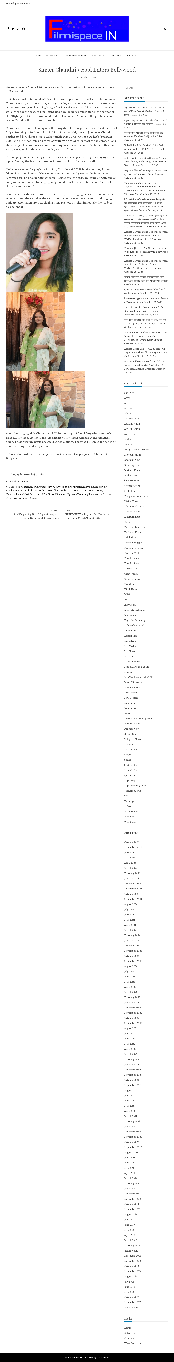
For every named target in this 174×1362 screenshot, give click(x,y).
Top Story (129, 780)
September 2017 (132, 1302)
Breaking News (132, 465)
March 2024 (130, 930)
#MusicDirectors (31, 494)
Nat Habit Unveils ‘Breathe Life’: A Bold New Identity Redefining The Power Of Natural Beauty (145, 162)
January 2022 (131, 1064)
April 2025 (130, 863)
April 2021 (130, 1111)
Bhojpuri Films (132, 454)
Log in (127, 1328)
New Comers (131, 698)
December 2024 (132, 883)
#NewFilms (48, 494)
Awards (128, 444)
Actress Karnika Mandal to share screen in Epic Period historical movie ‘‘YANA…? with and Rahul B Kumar (146, 236)
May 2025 (129, 857)
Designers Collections (136, 496)
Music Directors (133, 682)
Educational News (134, 506)
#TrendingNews (85, 494)
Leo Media (130, 646)
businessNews (131, 480)
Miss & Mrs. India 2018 (136, 666)
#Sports (70, 494)
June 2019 (129, 1225)
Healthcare (130, 584)
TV (126, 796)
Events (127, 522)
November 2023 (133, 951)
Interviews (130, 615)
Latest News (130, 641)
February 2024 (132, 935)
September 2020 (133, 1147)
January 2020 (131, 1188)
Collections (130, 491)
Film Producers (132, 558)
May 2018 (129, 1292)
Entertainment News (74, 55)
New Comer (130, 692)
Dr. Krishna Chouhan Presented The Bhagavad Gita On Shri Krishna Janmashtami (144, 311)
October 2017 (131, 1297)
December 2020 (133, 1131)
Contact (116, 55)
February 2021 (132, 1121)
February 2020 (132, 1183)
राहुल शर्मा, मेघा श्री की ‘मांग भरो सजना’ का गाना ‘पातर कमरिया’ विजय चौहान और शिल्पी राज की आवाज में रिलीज (145, 111)
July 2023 (129, 971)
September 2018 (133, 1271)
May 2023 (129, 982)
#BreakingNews (81, 486)
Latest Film (130, 630)
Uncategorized (132, 801)
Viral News (89, 1357)
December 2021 (132, 1069)
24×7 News (129, 392)
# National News (29, 486)
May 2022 (129, 1044)
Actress (107, 494)
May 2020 (129, 1168)
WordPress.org (132, 1343)
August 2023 (131, 966)
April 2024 (130, 925)
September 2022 (133, 1023)
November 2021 (133, 1075)
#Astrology (45, 486)
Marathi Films (132, 661)
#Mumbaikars (13, 494)
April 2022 (130, 1049)
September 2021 (133, 1085)
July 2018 (129, 1281)
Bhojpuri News (132, 460)
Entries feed (130, 1333)
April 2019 (130, 1235)
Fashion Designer (133, 548)
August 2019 (130, 1214)
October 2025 (131, 842)
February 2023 (132, 997)
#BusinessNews (99, 486)
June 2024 (129, 914)
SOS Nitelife (130, 765)
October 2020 (131, 1142)
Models (128, 672)
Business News (132, 470)
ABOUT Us (51, 55)
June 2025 (129, 852)
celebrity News (132, 485)
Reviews (128, 744)
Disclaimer (132, 55)
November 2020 (133, 1137)
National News (132, 687)
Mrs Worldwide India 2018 (138, 677)
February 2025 (132, 873)
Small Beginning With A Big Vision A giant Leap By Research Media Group (34, 514)
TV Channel (99, 55)
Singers (34, 498)
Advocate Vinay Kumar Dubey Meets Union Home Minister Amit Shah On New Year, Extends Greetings (144, 365)
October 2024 (131, 894)
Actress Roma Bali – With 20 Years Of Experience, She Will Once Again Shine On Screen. (145, 353)
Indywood (130, 604)
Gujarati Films (132, 579)
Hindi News (130, 589)
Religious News (132, 739)
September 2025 (133, 847)
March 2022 (130, 1054)
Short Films (130, 749)
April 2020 (130, 1173)
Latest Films (130, 635)
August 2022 (131, 1028)
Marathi (128, 656)
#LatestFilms (81, 490)
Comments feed (132, 1338)
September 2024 (133, 899)
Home (38, 55)
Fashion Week (131, 553)
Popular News (132, 729)
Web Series (130, 822)
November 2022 (133, 1013)
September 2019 (133, 1209)
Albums (128, 413)
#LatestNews (95, 490)
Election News (132, 511)
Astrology (129, 434)
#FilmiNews (31, 490)
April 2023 (130, 987)
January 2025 (131, 878)
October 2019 (131, 1204)
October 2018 (131, 1266)
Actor (127, 398)
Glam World (131, 573)
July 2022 (129, 1033)
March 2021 (130, 1116)
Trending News (132, 791)
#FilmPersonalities (49, 490)
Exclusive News (132, 532)
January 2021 (131, 1126)
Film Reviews (131, 563)
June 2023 (129, 976)
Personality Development (138, 718)
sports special (131, 775)
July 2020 (129, 1157)
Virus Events (131, 811)
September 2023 (133, 961)
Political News (132, 723)
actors (98, 494)
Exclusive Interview (135, 527)
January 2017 (131, 1307)
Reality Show (131, 734)
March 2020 (131, 1178)
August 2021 (130, 1090)
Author (128, 439)
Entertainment (132, 516)
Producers (23, 498)
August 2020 (131, 1152)
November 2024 (133, 888)
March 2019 (130, 1240)
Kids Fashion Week (134, 625)
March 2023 (130, 992)
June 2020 (129, 1162)
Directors (11, 498)
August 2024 (131, 904)
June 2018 (129, 1287)
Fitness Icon (130, 568)
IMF (126, 599)
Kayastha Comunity (134, 620)
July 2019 (129, 1219)
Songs (127, 760)
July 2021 (129, 1095)
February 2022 (132, 1059)
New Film (129, 703)
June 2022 (129, 1038)
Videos (128, 806)
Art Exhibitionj (132, 429)
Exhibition (130, 537)
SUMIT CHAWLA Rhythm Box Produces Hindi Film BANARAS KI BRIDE (90, 514)
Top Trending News (135, 785)
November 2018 (133, 1261)
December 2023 (132, 945)
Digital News (131, 501)
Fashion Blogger (133, 542)
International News (134, 610)
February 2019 (132, 1245)
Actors (127, 403)
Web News (129, 816)
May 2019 (129, 1230)
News (127, 713)
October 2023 (131, 956)
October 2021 (131, 1080)
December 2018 (132, 1256)
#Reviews (60, 494)
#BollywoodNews (62, 486)
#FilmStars (67, 490)
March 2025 (130, 868)
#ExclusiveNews (14, 490)
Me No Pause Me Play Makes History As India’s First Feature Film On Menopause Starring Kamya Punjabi (145, 336)
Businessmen (131, 475)
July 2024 (129, 909)
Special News (131, 770)
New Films (130, 708)
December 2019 (132, 1193)
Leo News (24, 481)
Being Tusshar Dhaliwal (137, 449)
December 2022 (132, 1007)
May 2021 (129, 1106)
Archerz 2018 (131, 418)
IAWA (127, 594)
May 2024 (129, 920)
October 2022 (131, 1018)
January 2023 (131, 1002)
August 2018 (130, 1276)
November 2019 (133, 1199)
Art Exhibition (132, 423)
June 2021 (129, 1100)
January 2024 (131, 940)
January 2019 (131, 1250)
